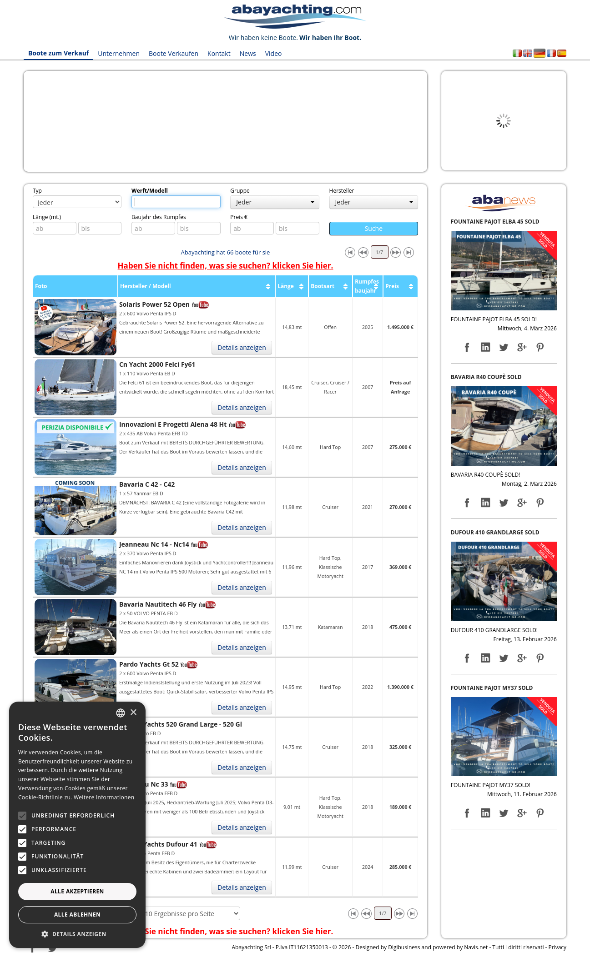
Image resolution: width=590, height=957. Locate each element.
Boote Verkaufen (173, 53)
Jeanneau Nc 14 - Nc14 (154, 544)
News (248, 53)
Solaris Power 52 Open (154, 304)
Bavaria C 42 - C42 (147, 484)
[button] (77, 934)
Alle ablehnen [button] (77, 914)
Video (273, 53)
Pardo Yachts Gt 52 (149, 664)
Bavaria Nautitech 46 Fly (158, 604)
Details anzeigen (241, 347)
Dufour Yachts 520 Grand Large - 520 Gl (180, 724)
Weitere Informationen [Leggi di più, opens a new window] (104, 797)
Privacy (558, 947)
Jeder (275, 202)
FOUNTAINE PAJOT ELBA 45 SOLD (495, 221)
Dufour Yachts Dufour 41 (158, 844)
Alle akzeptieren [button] (77, 891)
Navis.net (476, 947)
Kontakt (219, 53)
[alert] (77, 825)
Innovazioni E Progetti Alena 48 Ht (173, 424)
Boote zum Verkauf (58, 53)
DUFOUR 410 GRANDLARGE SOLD (495, 532)
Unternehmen (119, 53)
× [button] (133, 712)
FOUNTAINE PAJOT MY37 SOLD (492, 688)
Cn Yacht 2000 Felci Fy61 (157, 364)
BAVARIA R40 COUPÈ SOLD (486, 377)
